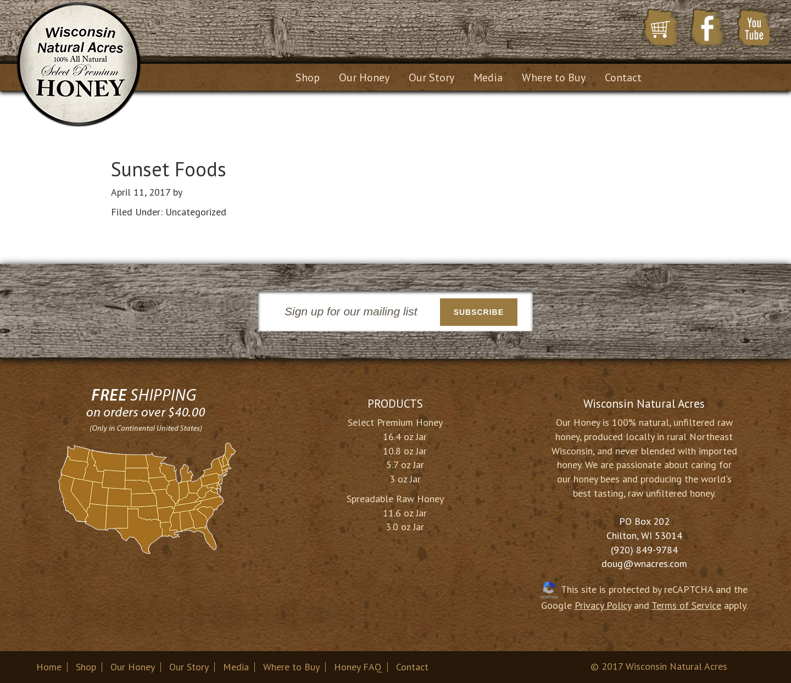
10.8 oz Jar (405, 451)
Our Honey (132, 666)
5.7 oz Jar (405, 464)
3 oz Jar (405, 479)
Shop (86, 666)
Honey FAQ (358, 666)
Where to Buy (291, 666)
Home (49, 666)
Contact (412, 666)
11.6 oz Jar (405, 513)
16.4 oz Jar (405, 436)
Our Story (189, 666)
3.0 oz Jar (405, 526)
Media (236, 666)
